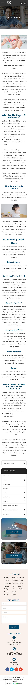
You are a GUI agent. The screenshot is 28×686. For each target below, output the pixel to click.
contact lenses (6, 484)
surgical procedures (8, 497)
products (5, 501)
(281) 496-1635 (14, 654)
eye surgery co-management (10, 505)
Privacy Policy (13, 679)
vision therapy (6, 476)
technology (6, 514)
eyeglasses (5, 488)
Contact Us (14, 556)
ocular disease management (10, 510)
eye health (5, 493)
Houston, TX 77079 (14, 643)
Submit (13, 627)
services (5, 480)
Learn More (14, 532)
